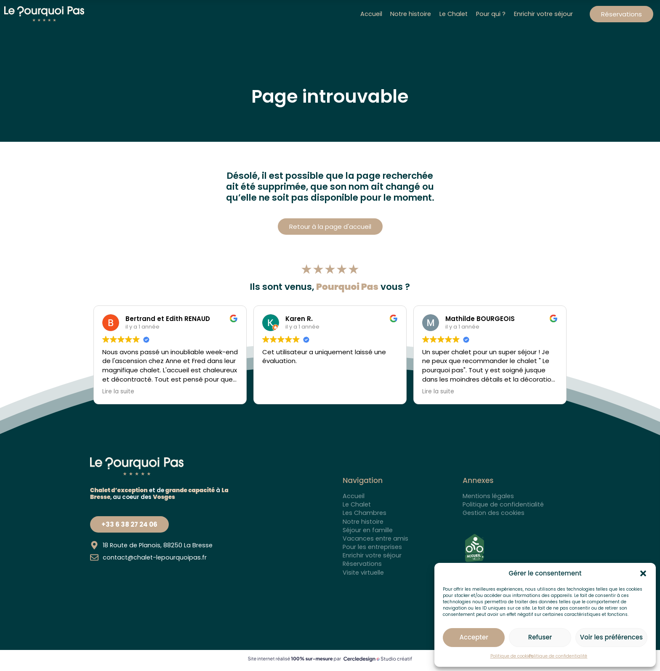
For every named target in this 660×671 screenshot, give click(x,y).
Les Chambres (364, 513)
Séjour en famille (368, 530)
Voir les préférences (611, 637)
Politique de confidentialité (558, 656)
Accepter (473, 637)
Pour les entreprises (372, 547)
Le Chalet (453, 14)
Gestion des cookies (493, 513)
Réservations (362, 564)
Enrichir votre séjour (543, 14)
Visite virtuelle (363, 572)
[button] (643, 573)
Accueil (371, 14)
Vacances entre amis (375, 538)
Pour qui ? (491, 14)
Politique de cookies (511, 656)
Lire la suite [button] (118, 391)
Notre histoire (411, 14)
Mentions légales (488, 496)
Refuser (540, 637)
